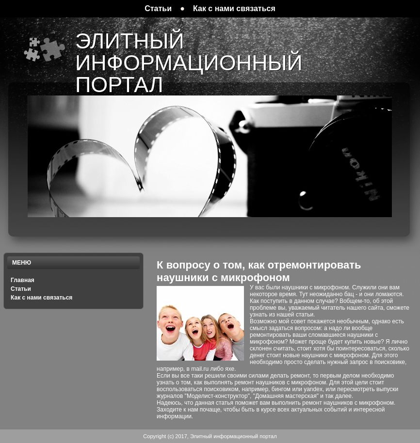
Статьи (21, 288)
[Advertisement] (301, 91)
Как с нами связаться (41, 297)
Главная (22, 280)
